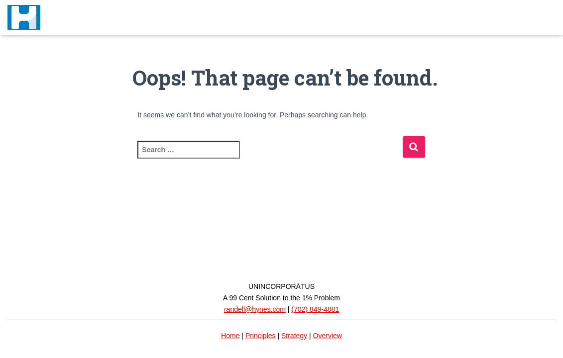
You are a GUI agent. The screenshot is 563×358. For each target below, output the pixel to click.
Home (230, 336)
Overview (327, 336)
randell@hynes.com (255, 309)
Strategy (294, 336)
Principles (260, 336)
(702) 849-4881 (315, 309)
